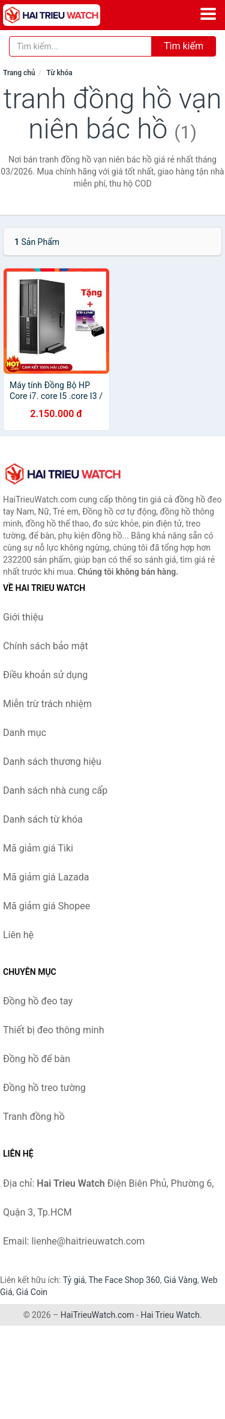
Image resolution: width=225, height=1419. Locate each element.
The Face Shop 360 (124, 1280)
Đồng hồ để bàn (36, 1059)
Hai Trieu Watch (169, 1315)
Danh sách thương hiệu (52, 761)
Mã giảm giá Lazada (46, 877)
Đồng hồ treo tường (44, 1087)
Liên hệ (18, 935)
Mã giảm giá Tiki (38, 848)
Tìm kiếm (183, 46)
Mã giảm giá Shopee (46, 906)
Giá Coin (31, 1292)
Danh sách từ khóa (43, 819)
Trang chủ (19, 73)
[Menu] (208, 14)
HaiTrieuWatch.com (97, 1315)
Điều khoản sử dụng (45, 675)
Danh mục (24, 732)
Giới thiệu (23, 617)
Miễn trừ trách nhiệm (47, 704)
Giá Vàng (180, 1280)
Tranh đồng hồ (34, 1116)
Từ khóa (59, 73)
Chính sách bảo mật (45, 646)
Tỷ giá (74, 1280)
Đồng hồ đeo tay (38, 1001)
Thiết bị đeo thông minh (53, 1030)
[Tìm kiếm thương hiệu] (80, 46)
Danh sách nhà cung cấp (55, 790)
